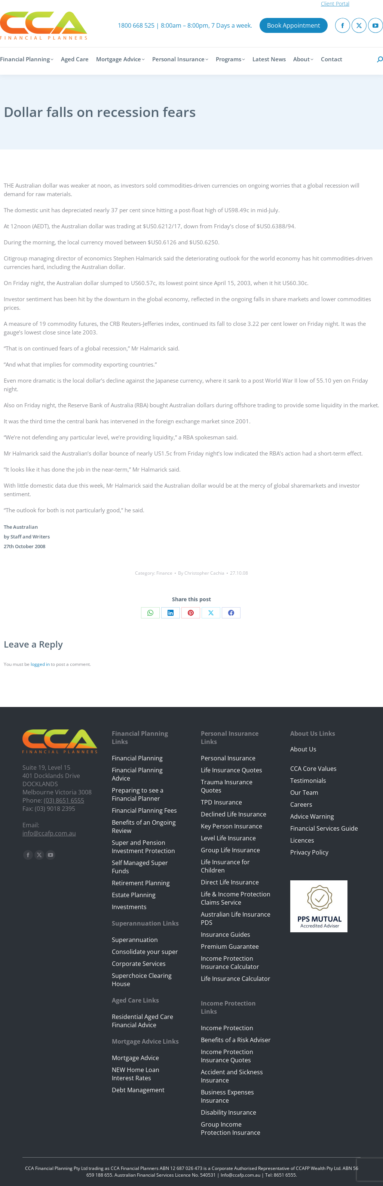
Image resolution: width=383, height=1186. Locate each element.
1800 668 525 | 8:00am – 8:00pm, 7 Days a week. (185, 25)
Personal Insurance (228, 758)
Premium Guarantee (230, 946)
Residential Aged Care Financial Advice (142, 1021)
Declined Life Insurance (233, 814)
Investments (129, 907)
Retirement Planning (141, 883)
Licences (302, 840)
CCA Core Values (313, 769)
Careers (301, 804)
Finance (164, 573)
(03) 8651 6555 (64, 800)
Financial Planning (137, 758)
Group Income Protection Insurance (230, 1128)
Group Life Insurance (230, 850)
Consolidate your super (145, 952)
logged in (40, 664)
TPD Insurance (221, 802)
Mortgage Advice (135, 1058)
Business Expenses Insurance (227, 1096)
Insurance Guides (225, 934)
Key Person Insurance (231, 826)
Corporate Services (139, 964)
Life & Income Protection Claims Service (235, 898)
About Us (303, 749)
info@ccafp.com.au (49, 833)
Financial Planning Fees (144, 810)
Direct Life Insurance (230, 882)
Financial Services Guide (324, 828)
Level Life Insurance (228, 838)
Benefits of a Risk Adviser (236, 1040)
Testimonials (308, 780)
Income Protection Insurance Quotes (227, 1056)
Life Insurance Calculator (235, 979)
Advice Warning (312, 816)
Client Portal (335, 3)
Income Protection (227, 1028)
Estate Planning (134, 895)
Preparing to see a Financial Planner (137, 794)
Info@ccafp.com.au (240, 1175)
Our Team (304, 792)
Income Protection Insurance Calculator (230, 962)
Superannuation (135, 940)
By (201, 573)
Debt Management (138, 1090)
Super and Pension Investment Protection (143, 846)
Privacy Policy (309, 852)
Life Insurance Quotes (231, 770)
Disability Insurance (228, 1112)
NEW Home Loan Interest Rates (135, 1074)
